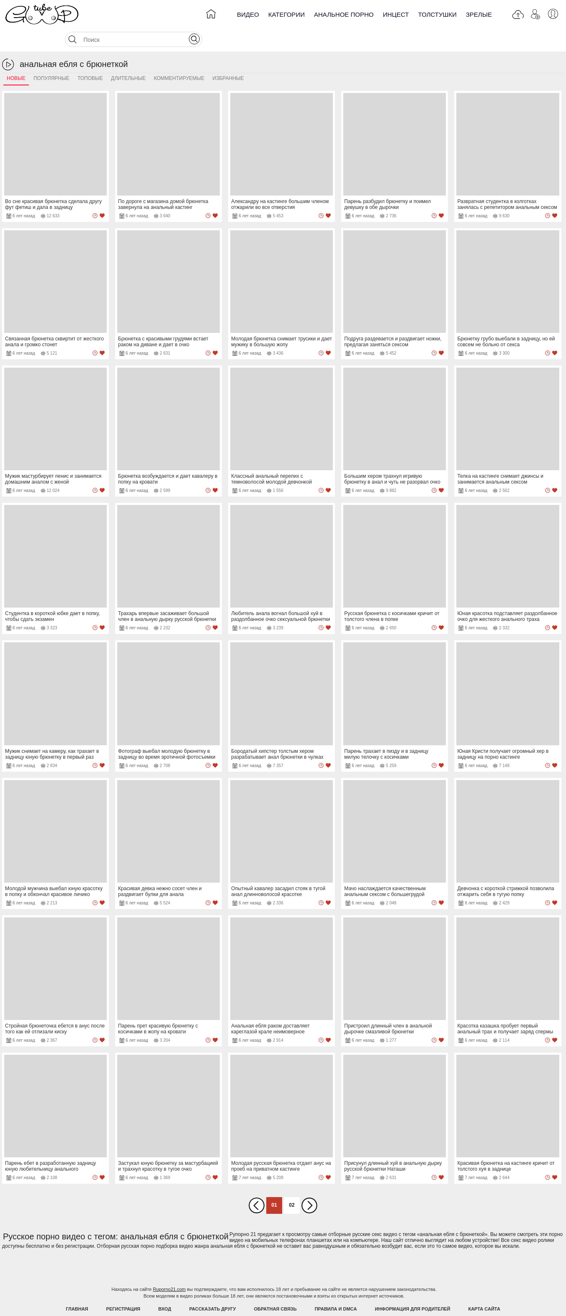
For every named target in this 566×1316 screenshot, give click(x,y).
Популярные (51, 57)
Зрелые (479, 14)
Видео (248, 14)
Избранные (228, 57)
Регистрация (123, 1287)
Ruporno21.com (169, 1268)
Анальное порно (344, 14)
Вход (164, 1287)
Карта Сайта (484, 1287)
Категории (286, 14)
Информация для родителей (412, 1287)
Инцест (396, 14)
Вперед (309, 1184)
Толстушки (437, 14)
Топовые (90, 57)
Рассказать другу (212, 1287)
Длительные (128, 57)
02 (291, 1184)
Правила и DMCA (336, 1287)
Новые (16, 57)
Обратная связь (275, 1287)
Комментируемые (179, 57)
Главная (77, 1287)
